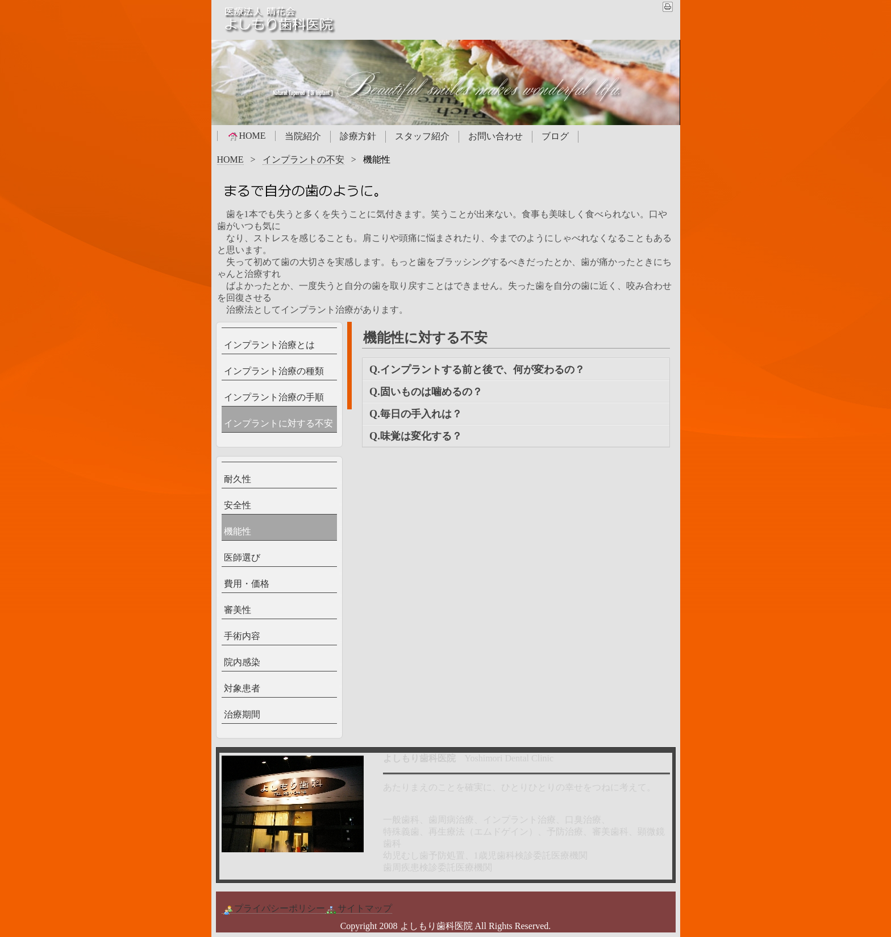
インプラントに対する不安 (278, 423)
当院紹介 (303, 136)
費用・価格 (246, 583)
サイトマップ (358, 908)
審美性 (237, 610)
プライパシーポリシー (273, 908)
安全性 (237, 505)
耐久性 (237, 479)
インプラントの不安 (303, 159)
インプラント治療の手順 (274, 397)
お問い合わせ (495, 136)
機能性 (237, 531)
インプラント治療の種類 (274, 371)
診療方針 (358, 136)
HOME (246, 136)
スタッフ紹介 (422, 136)
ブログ (555, 136)
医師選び (242, 557)
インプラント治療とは (269, 345)
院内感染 (242, 662)
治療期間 (242, 714)
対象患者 (242, 688)
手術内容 (242, 636)
